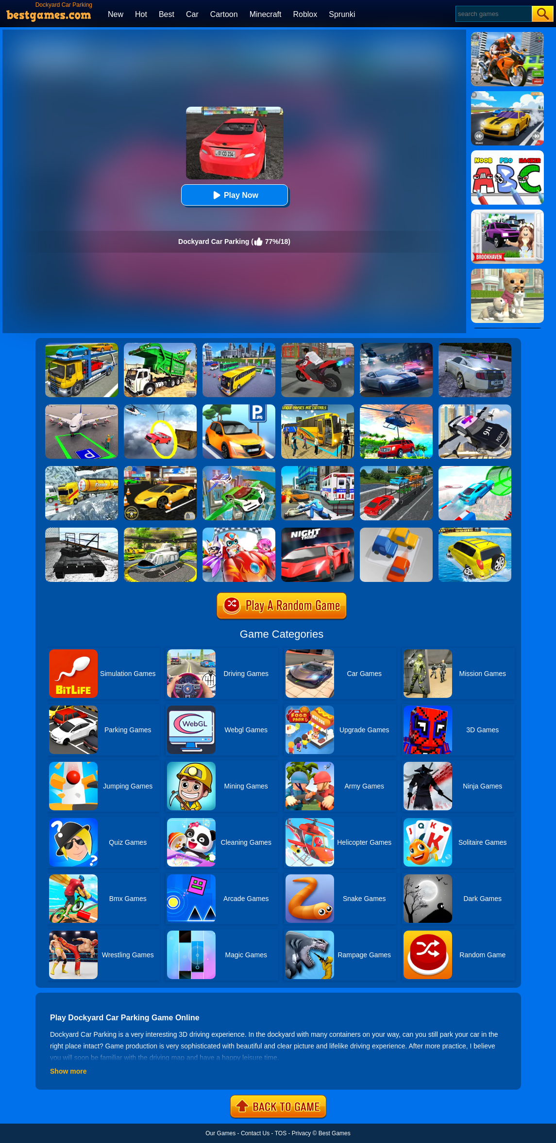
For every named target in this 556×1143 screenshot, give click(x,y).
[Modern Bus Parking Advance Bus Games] (317, 407)
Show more (68, 1071)
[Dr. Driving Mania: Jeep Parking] (396, 407)
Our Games (220, 1133)
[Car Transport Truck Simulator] (396, 469)
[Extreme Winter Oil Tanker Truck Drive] (81, 469)
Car (192, 14)
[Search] (493, 14)
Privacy (301, 1133)
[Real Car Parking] (160, 469)
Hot (141, 14)
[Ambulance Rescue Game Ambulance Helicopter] (317, 469)
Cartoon (224, 14)
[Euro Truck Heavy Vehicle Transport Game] (81, 346)
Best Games (335, 1133)
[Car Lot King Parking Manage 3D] (238, 407)
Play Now (234, 195)
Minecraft (266, 14)
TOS (280, 1133)
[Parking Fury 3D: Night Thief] (317, 531)
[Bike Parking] (317, 346)
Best (166, 14)
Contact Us (255, 1133)
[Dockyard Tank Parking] (81, 531)
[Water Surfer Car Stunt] (474, 531)
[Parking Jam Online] (396, 531)
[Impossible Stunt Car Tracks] (160, 407)
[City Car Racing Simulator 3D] (396, 346)
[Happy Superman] (238, 531)
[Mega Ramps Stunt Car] (474, 469)
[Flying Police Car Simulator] (238, 469)
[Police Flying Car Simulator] (474, 407)
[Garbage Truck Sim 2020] (160, 346)
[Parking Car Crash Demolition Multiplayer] (474, 346)
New (115, 14)
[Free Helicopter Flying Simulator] (160, 531)
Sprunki (342, 14)
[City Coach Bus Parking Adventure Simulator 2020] (238, 346)
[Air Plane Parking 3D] (81, 407)
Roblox (305, 14)
